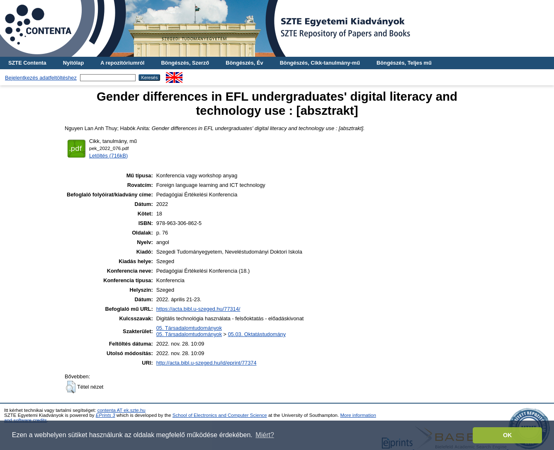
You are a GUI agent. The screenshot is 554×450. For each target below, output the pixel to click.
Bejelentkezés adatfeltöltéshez (41, 78)
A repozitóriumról (122, 63)
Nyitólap (73, 63)
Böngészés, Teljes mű (404, 63)
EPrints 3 (105, 415)
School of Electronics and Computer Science (220, 415)
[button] (70, 387)
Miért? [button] (264, 434)
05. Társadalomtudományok (189, 328)
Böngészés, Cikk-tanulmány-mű (320, 63)
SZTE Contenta (27, 63)
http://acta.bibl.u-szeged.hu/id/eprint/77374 (206, 363)
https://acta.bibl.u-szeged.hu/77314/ (198, 309)
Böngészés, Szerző (185, 63)
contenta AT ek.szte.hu (121, 410)
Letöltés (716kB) (108, 155)
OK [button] (507, 435)
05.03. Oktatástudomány (257, 334)
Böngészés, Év (244, 63)
